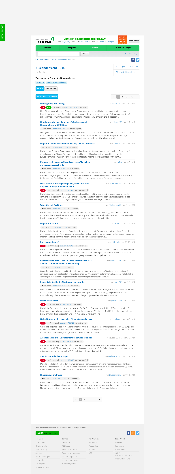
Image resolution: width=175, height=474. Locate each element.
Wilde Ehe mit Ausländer (51, 205)
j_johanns (117, 319)
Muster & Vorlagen (123, 48)
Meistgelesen (51, 88)
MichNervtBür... (114, 356)
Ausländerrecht (64, 60)
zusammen (40, 82)
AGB (90, 453)
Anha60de (116, 104)
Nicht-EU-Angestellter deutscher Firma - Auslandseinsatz (67, 319)
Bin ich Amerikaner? (49, 242)
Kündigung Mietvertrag (70, 460)
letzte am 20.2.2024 (60, 227)
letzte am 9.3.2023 (66, 341)
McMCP (117, 144)
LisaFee (119, 162)
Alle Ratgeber (40, 464)
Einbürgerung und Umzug (52, 104)
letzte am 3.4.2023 (66, 304)
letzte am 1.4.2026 (72, 107)
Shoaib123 (117, 122)
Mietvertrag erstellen (69, 464)
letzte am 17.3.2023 (67, 323)
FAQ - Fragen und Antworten (126, 67)
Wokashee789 (115, 205)
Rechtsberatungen (106, 42)
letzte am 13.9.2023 (60, 267)
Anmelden (39, 453)
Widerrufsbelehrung (122, 459)
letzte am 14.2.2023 (67, 360)
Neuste (40, 88)
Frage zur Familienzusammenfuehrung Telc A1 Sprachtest (67, 144)
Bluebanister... (115, 375)
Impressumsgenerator (70, 457)
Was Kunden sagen (43, 457)
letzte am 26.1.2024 (67, 246)
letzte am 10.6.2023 (60, 286)
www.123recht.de (42, 60)
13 (132, 97)
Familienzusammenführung (56, 82)
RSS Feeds (66, 446)
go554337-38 (115, 261)
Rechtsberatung (41, 449)
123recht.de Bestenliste (125, 72)
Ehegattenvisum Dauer (51, 375)
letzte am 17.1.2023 (60, 379)
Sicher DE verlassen (49, 301)
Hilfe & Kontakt (2, 32)
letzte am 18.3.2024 (60, 209)
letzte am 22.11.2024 (60, 147)
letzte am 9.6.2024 (59, 169)
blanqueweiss (115, 184)
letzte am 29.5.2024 (67, 190)
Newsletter (66, 442)
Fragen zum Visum (49, 224)
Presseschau (40, 460)
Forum (95, 48)
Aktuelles (92, 449)
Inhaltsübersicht (41, 442)
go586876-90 (116, 301)
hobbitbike (115, 242)
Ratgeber (65, 42)
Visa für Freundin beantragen (54, 356)
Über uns (118, 442)
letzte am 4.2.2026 (59, 129)
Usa (62, 68)
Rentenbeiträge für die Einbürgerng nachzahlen (62, 282)
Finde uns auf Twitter (70, 449)
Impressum (119, 446)
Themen (47, 48)
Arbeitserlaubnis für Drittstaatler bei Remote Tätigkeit (66, 338)
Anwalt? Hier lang (131, 54)
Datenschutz (120, 449)
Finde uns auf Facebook (71, 453)
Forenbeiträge (85, 42)
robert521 (118, 282)
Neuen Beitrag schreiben (47, 96)
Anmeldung (93, 442)
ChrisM (118, 224)
